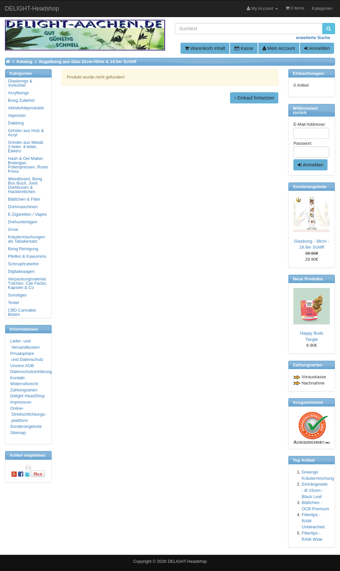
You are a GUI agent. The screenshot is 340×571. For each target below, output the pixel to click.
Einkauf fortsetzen (254, 97)
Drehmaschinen (23, 206)
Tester (13, 302)
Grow (13, 229)
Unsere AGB (22, 365)
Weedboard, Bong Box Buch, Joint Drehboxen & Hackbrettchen (25, 185)
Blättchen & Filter (24, 199)
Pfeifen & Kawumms (27, 256)
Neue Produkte (308, 278)
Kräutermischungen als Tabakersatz (26, 239)
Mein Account (279, 48)
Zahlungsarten (23, 389)
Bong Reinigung (23, 248)
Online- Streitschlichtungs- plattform (28, 414)
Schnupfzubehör (23, 263)
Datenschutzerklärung (31, 371)
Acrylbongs (18, 92)
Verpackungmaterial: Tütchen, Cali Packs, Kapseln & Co (27, 283)
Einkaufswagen (308, 73)
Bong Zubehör (21, 100)
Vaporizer (17, 115)
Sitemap (18, 432)
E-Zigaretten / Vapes (27, 214)
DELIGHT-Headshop (187, 561)
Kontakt (17, 377)
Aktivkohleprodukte (26, 107)
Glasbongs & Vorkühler (20, 83)
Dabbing (16, 123)
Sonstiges (17, 295)
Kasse (243, 48)
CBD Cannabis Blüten (22, 312)
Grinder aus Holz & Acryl (26, 132)
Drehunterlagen (22, 221)
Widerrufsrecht (24, 383)
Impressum (20, 402)
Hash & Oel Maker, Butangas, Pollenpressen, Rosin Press (28, 165)
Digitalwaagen (21, 271)
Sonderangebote (26, 426)
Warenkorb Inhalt (205, 48)
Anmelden (317, 48)
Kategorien (322, 8)
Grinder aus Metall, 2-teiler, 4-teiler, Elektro (26, 146)
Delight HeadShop (27, 395)
